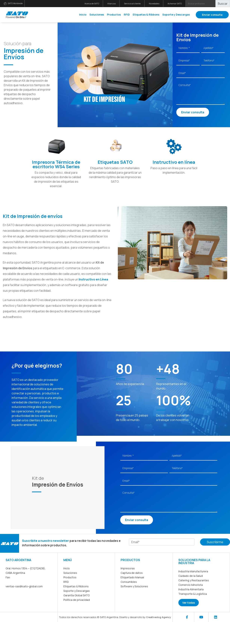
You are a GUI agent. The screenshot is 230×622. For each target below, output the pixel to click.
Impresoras (128, 568)
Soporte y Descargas (176, 14)
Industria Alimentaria (191, 589)
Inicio (82, 14)
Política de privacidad (76, 600)
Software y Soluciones (134, 586)
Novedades (154, 3)
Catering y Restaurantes (193, 580)
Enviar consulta (212, 14)
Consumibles (129, 582)
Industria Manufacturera (193, 571)
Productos (114, 14)
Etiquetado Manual (132, 577)
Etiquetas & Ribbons (146, 14)
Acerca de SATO (92, 3)
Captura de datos (132, 573)
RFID (127, 14)
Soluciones (96, 14)
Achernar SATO (175, 3)
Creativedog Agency (158, 617)
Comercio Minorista (190, 585)
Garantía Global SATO (76, 595)
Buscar (223, 3)
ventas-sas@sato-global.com (24, 586)
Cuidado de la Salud (190, 576)
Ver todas (188, 602)
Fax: (8, 577)
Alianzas (111, 3)
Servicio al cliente (132, 3)
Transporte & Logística (192, 594)
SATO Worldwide (13, 3)
